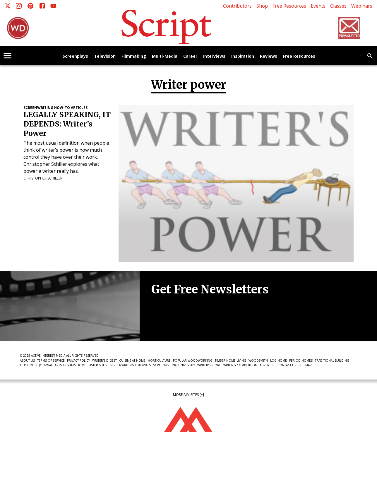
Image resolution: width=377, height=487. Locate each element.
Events (318, 6)
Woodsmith (258, 360)
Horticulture (159, 360)
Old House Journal (36, 365)
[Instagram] (18, 5)
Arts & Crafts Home (70, 365)
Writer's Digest (104, 360)
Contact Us (286, 365)
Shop (262, 6)
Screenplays (75, 56)
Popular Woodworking (193, 360)
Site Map (305, 365)
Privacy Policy (78, 360)
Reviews (269, 56)
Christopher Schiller (42, 178)
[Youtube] (53, 5)
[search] (370, 56)
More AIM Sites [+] (188, 394)
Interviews (214, 56)
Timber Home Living (230, 360)
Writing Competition (240, 365)
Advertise (267, 365)
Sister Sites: (97, 365)
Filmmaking (133, 56)
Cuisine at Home (132, 360)
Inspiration (242, 56)
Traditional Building (332, 360)
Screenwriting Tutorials (130, 365)
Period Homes (301, 360)
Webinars (361, 6)
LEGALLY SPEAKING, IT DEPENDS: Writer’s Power (67, 124)
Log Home (278, 360)
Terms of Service (51, 360)
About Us (27, 360)
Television (105, 56)
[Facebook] (42, 5)
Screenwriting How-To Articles (55, 107)
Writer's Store (209, 365)
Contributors (237, 6)
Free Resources (289, 6)
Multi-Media (165, 56)
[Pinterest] (30, 5)
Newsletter (172, 323)
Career (190, 56)
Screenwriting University (174, 365)
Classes (338, 6)
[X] (8, 5)
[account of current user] (7, 55)
